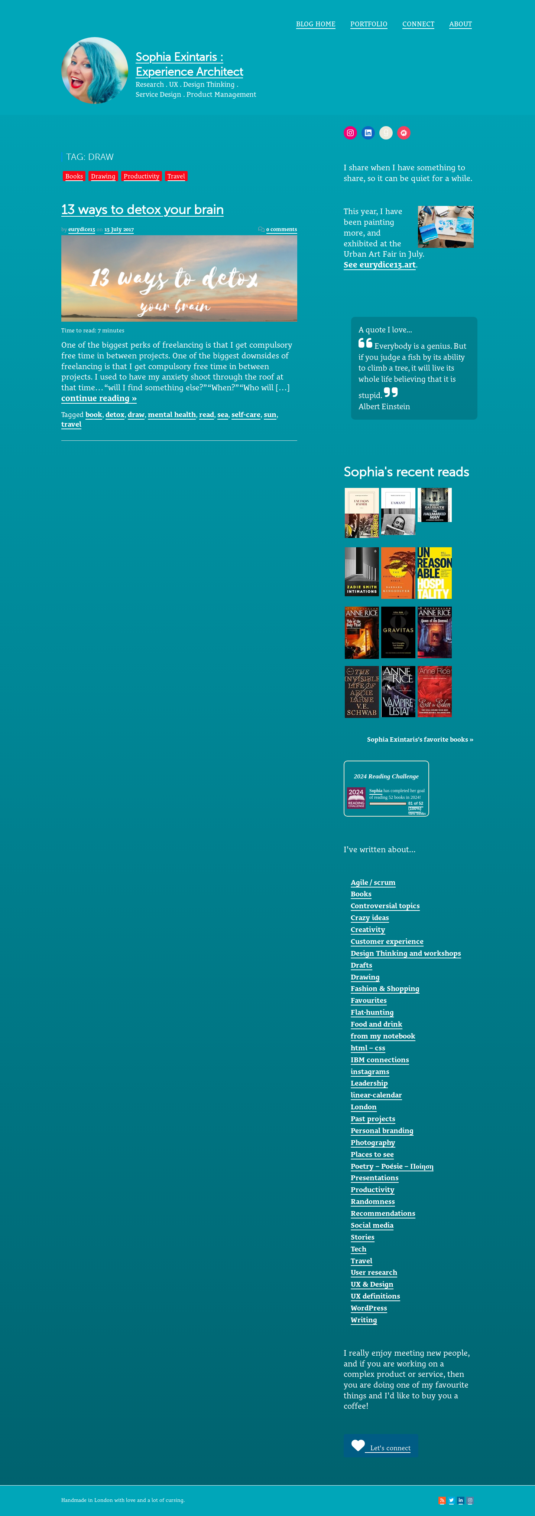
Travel (176, 176)
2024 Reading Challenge (386, 776)
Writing (364, 1320)
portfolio (369, 24)
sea (222, 414)
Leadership (369, 1083)
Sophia (375, 790)
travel (71, 424)
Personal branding (382, 1130)
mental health (172, 414)
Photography (373, 1142)
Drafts (361, 965)
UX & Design (372, 1284)
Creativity (368, 929)
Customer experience (387, 941)
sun (270, 414)
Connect (418, 24)
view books (417, 813)
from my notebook (383, 1036)
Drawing (103, 176)
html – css (368, 1048)
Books (74, 176)
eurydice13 (81, 229)
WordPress (369, 1308)
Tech (358, 1249)
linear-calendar (376, 1095)
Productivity (141, 176)
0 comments (281, 229)
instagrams (370, 1071)
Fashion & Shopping (385, 988)
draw (136, 414)
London (364, 1107)
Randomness (373, 1201)
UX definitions (375, 1296)
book (93, 414)
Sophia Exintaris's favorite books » (420, 739)
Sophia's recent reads (406, 472)
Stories (362, 1237)
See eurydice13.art (380, 264)
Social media (372, 1225)
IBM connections (380, 1060)
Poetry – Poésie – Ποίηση (392, 1166)
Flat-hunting (372, 1012)
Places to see (372, 1154)
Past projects (373, 1119)
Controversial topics (385, 906)
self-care (245, 414)
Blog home (315, 24)
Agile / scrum (373, 882)
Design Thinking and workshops (406, 953)
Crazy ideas (370, 917)
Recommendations (383, 1213)
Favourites (369, 1000)
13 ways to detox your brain (142, 209)
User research (374, 1272)
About (460, 24)
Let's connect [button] (381, 1445)
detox (115, 414)
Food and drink (376, 1024)
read (206, 414)
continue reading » (99, 398)
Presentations (375, 1178)
